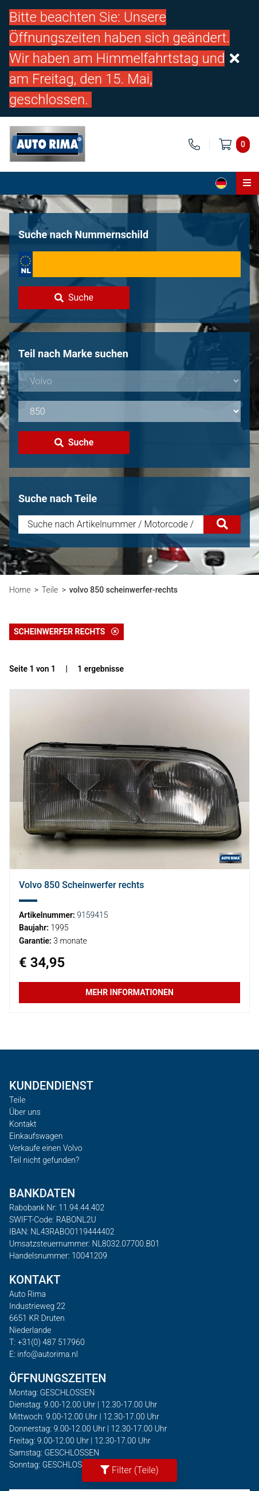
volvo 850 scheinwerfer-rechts (123, 589)
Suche (73, 297)
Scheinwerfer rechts (66, 631)
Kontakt (23, 1124)
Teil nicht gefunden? (44, 1160)
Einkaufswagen (35, 1136)
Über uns (25, 1112)
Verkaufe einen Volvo (46, 1148)
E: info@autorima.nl (43, 1354)
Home (19, 589)
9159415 (92, 915)
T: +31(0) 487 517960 (47, 1342)
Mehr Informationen (129, 992)
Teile (50, 589)
